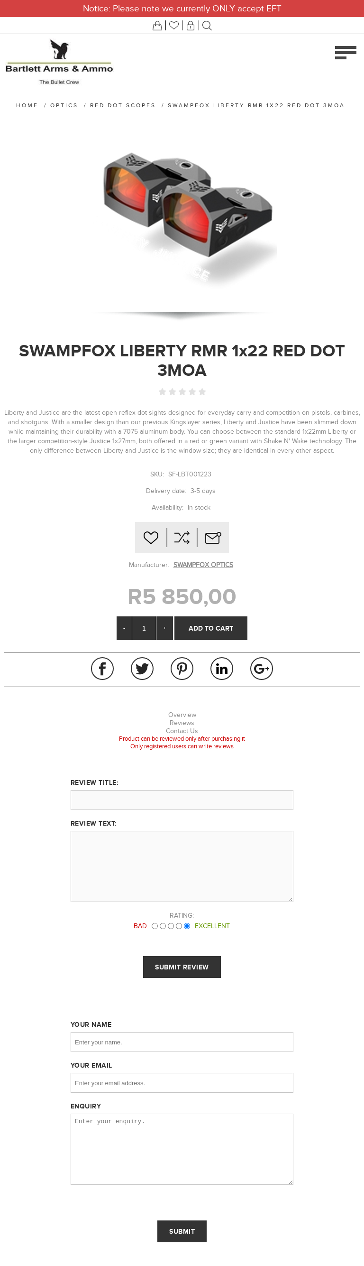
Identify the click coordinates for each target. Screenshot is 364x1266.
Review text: (94, 823)
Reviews (182, 723)
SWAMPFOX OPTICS (203, 565)
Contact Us (182, 731)
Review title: (94, 782)
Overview (182, 715)
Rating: (182, 916)
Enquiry (86, 1106)
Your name (91, 1024)
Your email (91, 1065)
